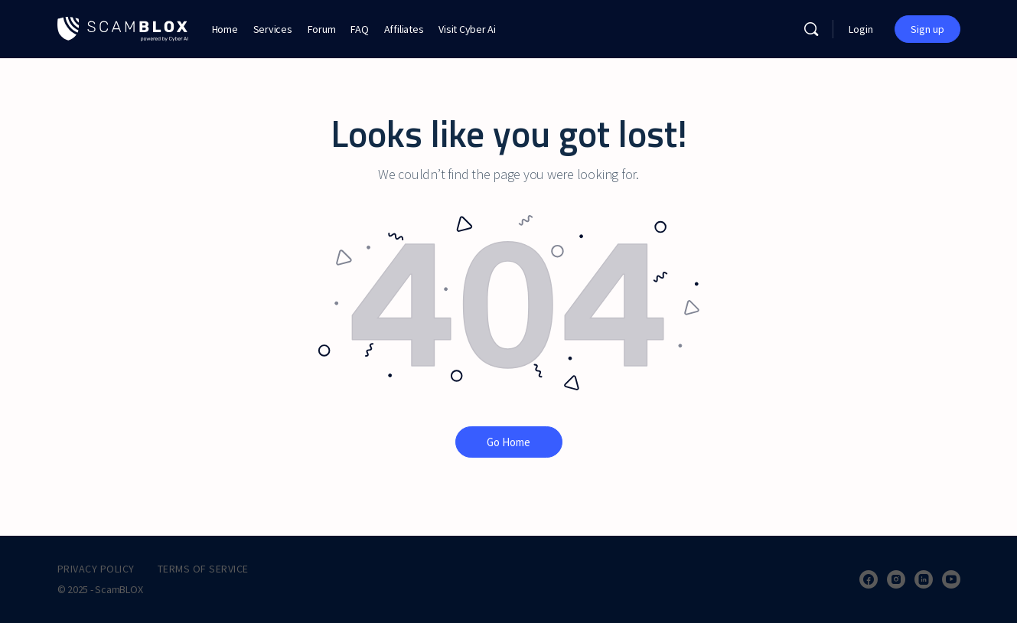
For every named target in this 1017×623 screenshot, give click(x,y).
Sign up (927, 29)
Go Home (508, 442)
